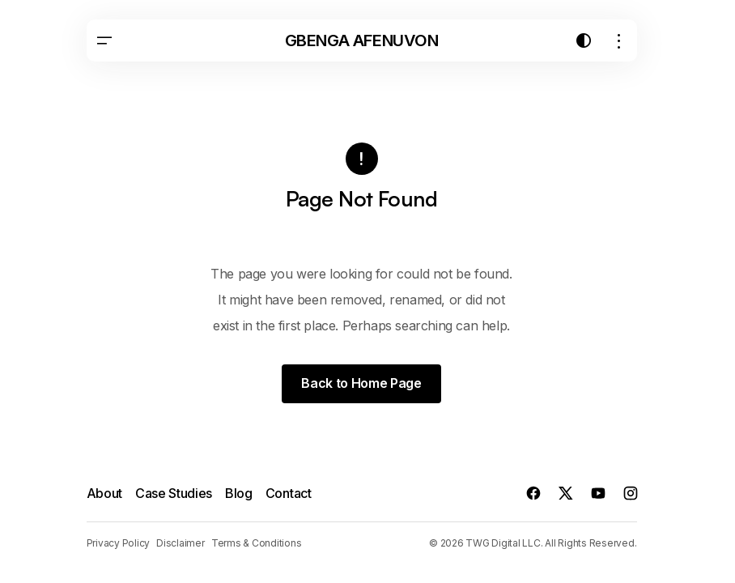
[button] (104, 40)
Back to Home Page (361, 383)
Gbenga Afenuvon (362, 40)
